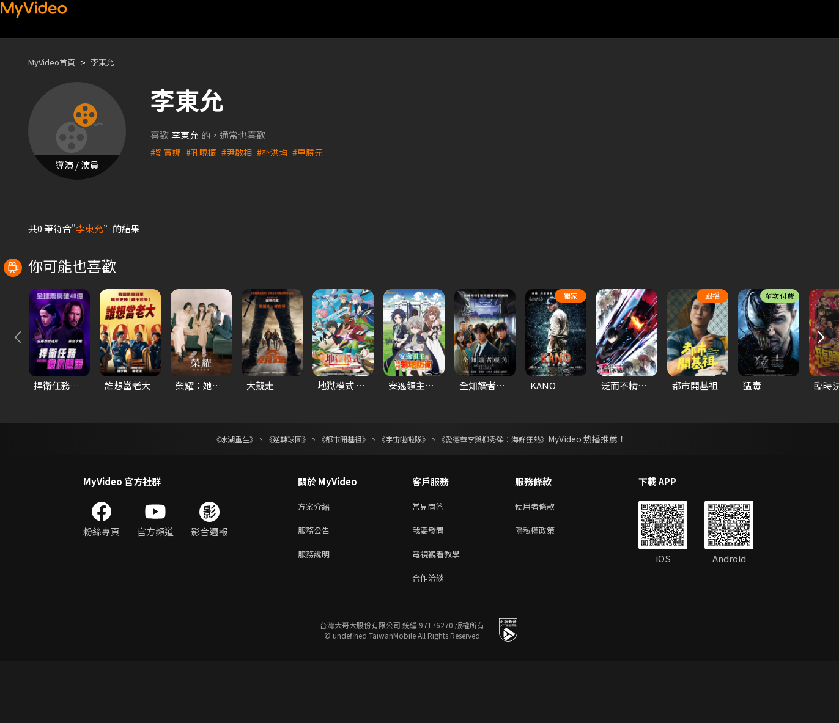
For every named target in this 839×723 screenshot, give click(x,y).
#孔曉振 (204, 151)
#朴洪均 (278, 151)
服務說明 (316, 612)
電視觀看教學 (439, 612)
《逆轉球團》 (273, 493)
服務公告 (316, 587)
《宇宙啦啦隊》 (406, 493)
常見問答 (430, 561)
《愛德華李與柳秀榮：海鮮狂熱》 (509, 493)
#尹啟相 (241, 151)
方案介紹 (316, 561)
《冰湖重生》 (213, 493)
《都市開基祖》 (338, 493)
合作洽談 (430, 638)
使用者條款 (545, 561)
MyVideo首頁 (56, 62)
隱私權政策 (545, 587)
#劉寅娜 (166, 151)
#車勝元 (316, 151)
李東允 (113, 62)
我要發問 (430, 587)
